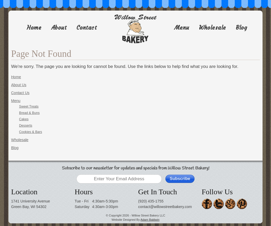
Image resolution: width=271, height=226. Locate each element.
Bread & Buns (29, 113)
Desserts (25, 125)
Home (34, 27)
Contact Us (20, 93)
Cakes (24, 119)
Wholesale (212, 27)
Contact (86, 27)
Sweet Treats (29, 106)
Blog (241, 27)
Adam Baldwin (150, 219)
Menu (181, 27)
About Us (18, 85)
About (59, 27)
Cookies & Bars (30, 132)
